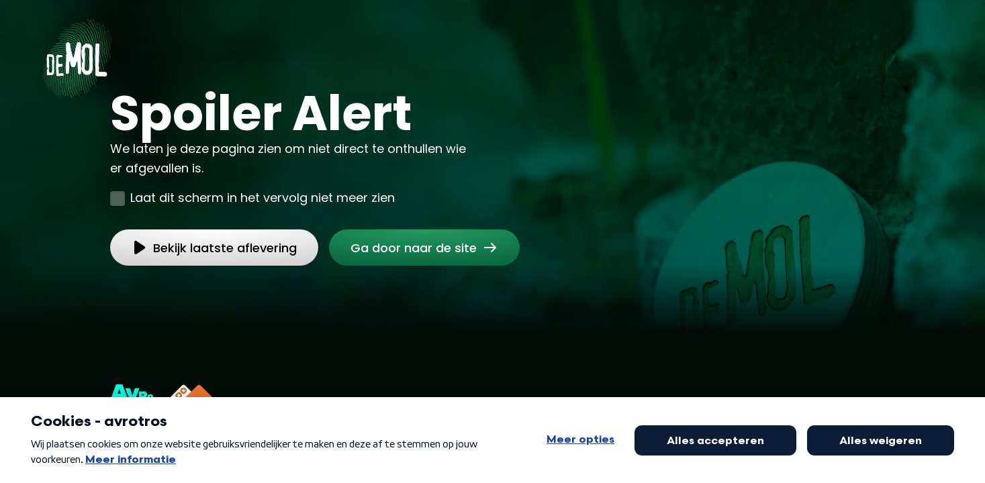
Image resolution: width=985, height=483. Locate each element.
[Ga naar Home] (77, 54)
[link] (424, 247)
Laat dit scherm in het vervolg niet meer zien (262, 197)
